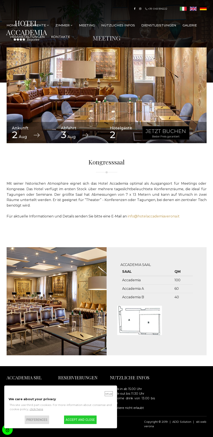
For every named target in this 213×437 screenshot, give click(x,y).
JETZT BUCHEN (166, 133)
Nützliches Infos (118, 25)
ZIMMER (64, 25)
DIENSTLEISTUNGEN (158, 25)
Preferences (37, 420)
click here (36, 409)
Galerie (190, 25)
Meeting (87, 25)
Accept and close (80, 420)
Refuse (108, 393)
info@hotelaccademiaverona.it (154, 216)
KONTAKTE (60, 37)
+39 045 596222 (156, 8)
